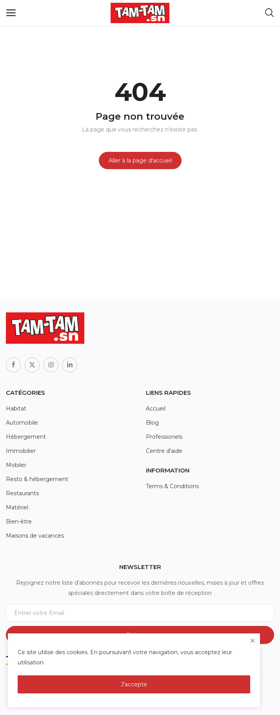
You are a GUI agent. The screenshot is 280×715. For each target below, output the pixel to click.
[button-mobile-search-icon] (269, 13)
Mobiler (16, 465)
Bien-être (19, 521)
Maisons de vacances (35, 535)
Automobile (22, 422)
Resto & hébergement (37, 479)
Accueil (155, 408)
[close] (252, 640)
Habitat (16, 408)
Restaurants (22, 493)
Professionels (164, 436)
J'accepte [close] (134, 684)
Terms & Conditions (172, 486)
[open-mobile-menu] (11, 13)
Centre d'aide (164, 450)
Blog (152, 422)
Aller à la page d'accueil (140, 160)
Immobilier (21, 450)
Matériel (17, 507)
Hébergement (26, 436)
